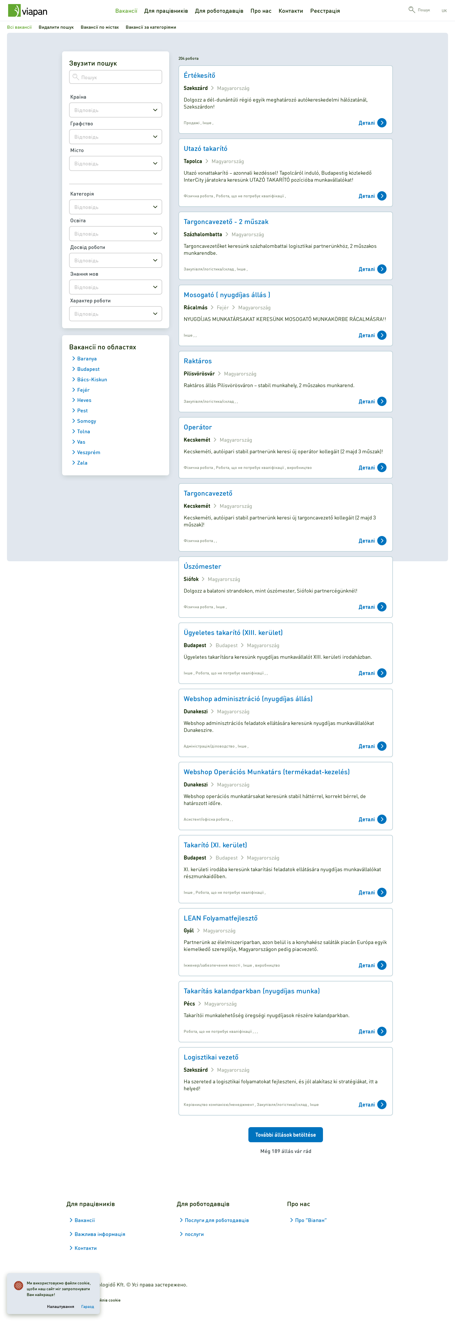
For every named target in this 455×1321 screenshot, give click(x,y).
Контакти (291, 10)
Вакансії (126, 10)
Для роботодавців (219, 10)
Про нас (261, 10)
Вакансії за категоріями (151, 27)
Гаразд (87, 1306)
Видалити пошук (56, 27)
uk (444, 10)
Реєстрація (325, 10)
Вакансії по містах (100, 27)
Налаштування (60, 1306)
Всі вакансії (19, 27)
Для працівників (166, 10)
